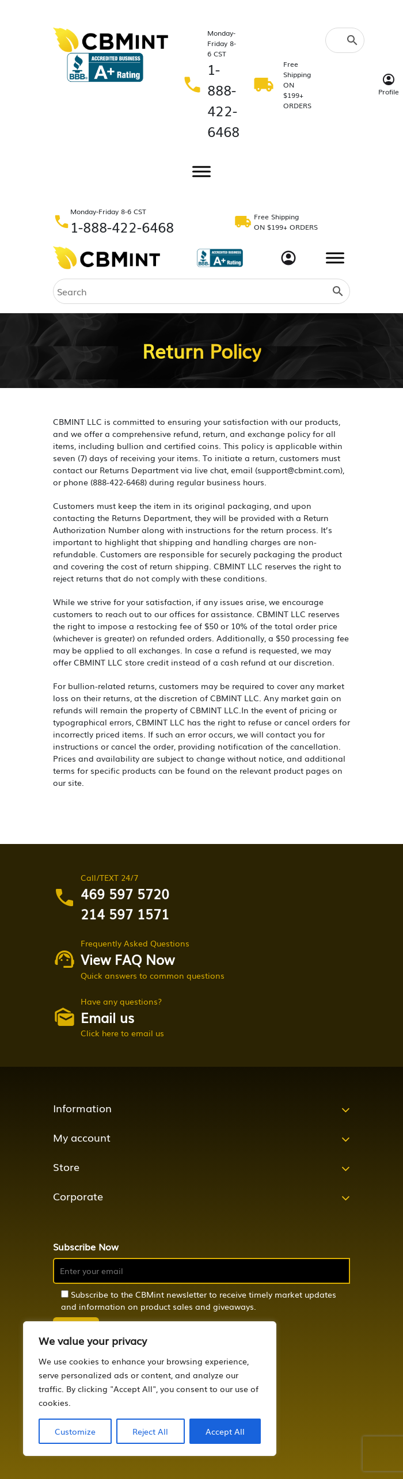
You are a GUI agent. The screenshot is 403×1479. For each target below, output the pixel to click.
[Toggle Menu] (201, 171)
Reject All (150, 1431)
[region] (149, 1388)
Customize (75, 1431)
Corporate (78, 1195)
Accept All (225, 1431)
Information (82, 1107)
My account (82, 1137)
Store (66, 1166)
